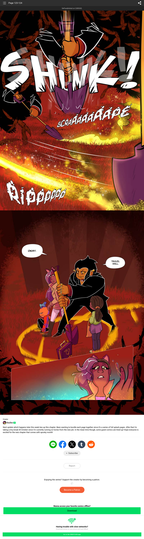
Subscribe (73, 453)
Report (72, 466)
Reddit (91, 444)
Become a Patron (72, 490)
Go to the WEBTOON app (72, 534)
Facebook (62, 444)
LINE (53, 444)
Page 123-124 (15, 3)
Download (72, 510)
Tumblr (81, 444)
